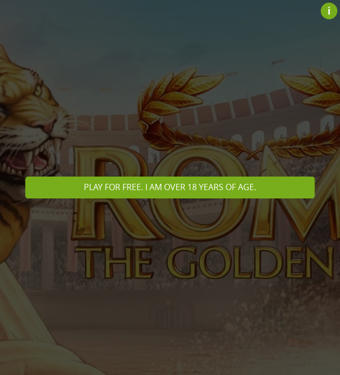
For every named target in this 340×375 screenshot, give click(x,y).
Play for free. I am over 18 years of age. (170, 187)
